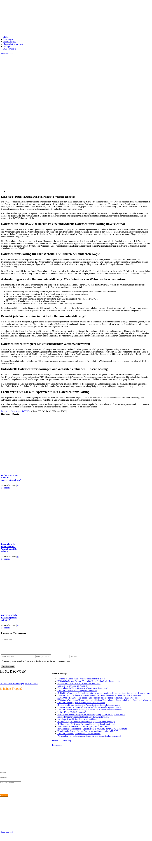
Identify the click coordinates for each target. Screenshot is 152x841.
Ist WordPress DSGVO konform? (71, 715)
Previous (4, 53)
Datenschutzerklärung (61, 743)
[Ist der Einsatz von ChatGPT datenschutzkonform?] (34, 470)
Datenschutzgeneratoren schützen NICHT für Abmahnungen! (83, 720)
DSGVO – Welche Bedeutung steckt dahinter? (9, 617)
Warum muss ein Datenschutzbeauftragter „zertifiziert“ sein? (83, 729)
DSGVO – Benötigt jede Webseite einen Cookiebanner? (81, 706)
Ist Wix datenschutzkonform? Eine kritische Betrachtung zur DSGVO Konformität (92, 732)
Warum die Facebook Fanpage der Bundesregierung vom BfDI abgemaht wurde (91, 718)
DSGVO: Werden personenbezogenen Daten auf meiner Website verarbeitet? (89, 713)
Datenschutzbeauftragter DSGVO (15, 411)
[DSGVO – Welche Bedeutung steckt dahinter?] (34, 610)
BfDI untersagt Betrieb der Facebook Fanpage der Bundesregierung (86, 725)
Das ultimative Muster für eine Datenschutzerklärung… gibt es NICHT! (87, 734)
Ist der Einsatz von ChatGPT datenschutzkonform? (78, 687)
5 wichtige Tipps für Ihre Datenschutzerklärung (77, 722)
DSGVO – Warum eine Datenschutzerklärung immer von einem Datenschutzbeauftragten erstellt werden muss (104, 696)
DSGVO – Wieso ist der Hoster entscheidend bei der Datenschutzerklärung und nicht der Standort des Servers (104, 703)
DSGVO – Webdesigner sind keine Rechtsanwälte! (78, 737)
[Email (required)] (52, 659)
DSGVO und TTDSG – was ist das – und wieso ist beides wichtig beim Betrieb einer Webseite (97, 701)
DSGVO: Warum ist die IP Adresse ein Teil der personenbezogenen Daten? (89, 710)
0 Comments (9, 486)
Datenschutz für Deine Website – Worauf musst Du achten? (9, 547)
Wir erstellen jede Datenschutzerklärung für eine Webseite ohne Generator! (89, 739)
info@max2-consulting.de (16, 823)
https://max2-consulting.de (55, 827)
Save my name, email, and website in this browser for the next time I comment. (37, 664)
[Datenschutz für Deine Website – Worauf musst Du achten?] (34, 539)
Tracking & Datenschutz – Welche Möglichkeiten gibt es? (81, 682)
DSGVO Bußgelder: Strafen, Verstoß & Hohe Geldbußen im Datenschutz (88, 684)
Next (11, 53)
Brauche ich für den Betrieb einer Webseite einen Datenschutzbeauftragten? (89, 708)
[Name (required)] (18, 659)
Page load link (7, 836)
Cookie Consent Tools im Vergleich (72, 689)
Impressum (57, 748)
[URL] (87, 659)
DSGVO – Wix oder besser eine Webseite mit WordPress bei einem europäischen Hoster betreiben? (99, 698)
